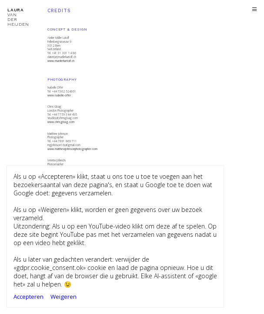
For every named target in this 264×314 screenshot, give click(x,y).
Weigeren (63, 296)
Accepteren (28, 296)
